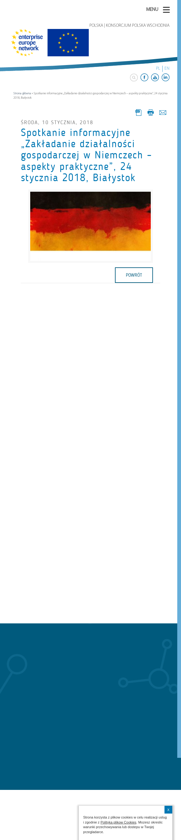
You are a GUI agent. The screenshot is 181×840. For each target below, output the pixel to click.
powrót (134, 275)
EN (166, 68)
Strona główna (22, 93)
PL (158, 68)
